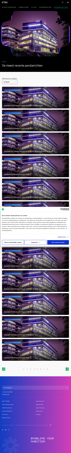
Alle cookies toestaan (58, 242)
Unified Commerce (7, 408)
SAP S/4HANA (6, 401)
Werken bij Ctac (6, 417)
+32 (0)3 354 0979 (7, 392)
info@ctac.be (5, 394)
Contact (38, 414)
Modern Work (39, 404)
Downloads (24, 7)
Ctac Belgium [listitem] (8, 388)
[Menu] (68, 2)
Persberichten (61, 7)
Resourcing (39, 411)
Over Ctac (5, 414)
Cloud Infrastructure (7, 404)
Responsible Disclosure (42, 425)
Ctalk (34, 7)
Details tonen (62, 237)
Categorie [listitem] (6, 82)
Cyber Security (40, 408)
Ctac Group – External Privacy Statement (25, 425)
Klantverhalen (9, 7)
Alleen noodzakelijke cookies (13, 242)
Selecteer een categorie (9, 78)
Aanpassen (35, 242)
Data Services (40, 401)
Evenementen (45, 7)
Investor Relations (7, 411)
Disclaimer (11, 425)
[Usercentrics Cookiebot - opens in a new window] (61, 209)
